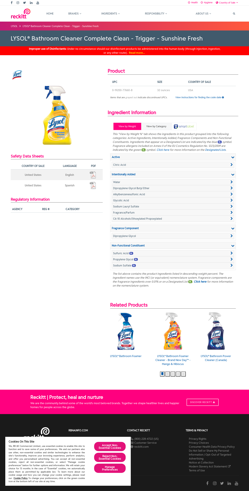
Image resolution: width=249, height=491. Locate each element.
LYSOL (14, 26)
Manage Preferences (110, 468)
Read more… (137, 52)
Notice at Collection (201, 462)
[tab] (184, 126)
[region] (68, 461)
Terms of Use (197, 470)
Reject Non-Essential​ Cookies (110, 457)
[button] (173, 164)
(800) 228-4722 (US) (146, 438)
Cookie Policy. (21, 478)
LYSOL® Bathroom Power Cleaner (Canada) (216, 337)
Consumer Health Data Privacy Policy (212, 446)
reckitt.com (141, 446)
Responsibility (156, 13)
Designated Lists (215, 149)
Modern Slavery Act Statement (210, 466)
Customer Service (145, 442)
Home (49, 13)
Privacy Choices (199, 442)
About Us (203, 13)
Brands (74, 13)
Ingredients (110, 13)
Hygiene (206, 2)
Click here (163, 149)
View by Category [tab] (156, 126)
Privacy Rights (197, 438)
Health (193, 2)
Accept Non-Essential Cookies (110, 446)
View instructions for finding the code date (199, 97)
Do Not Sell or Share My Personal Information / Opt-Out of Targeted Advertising (210, 454)
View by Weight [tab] (127, 126)
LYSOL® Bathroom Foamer (126, 335)
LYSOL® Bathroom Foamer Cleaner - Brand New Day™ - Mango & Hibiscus (173, 339)
